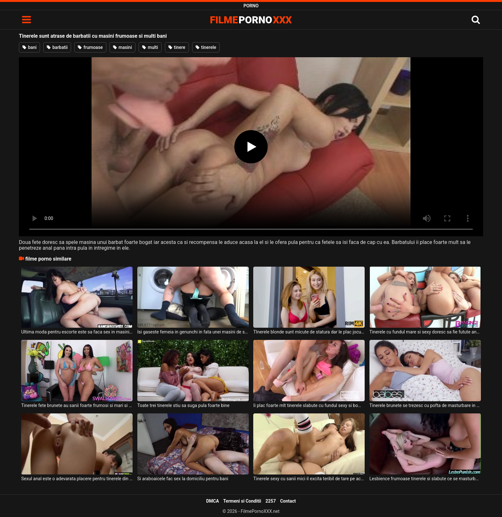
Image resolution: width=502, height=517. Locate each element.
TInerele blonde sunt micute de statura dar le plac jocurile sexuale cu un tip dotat (309, 331)
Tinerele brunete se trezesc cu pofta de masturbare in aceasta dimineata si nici (425, 405)
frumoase (90, 47)
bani (29, 47)
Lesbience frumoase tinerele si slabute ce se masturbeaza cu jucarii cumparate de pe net (425, 478)
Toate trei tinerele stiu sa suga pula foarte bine (183, 405)
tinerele (206, 47)
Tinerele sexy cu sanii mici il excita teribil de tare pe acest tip (309, 478)
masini (122, 47)
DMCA (212, 501)
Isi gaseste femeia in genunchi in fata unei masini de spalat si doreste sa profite (193, 331)
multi (150, 47)
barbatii (57, 47)
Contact (288, 501)
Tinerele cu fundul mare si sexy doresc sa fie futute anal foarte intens (425, 331)
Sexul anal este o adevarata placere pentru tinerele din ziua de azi (77, 478)
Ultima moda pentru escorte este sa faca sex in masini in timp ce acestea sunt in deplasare (77, 331)
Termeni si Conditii (242, 501)
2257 (270, 501)
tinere (176, 47)
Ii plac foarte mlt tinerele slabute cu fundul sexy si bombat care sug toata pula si (309, 405)
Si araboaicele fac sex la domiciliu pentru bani (182, 478)
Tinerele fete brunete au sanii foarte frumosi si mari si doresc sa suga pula (77, 405)
